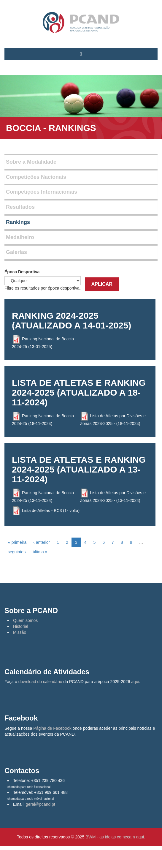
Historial (20, 626)
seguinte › (17, 551)
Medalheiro (20, 237)
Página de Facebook (52, 728)
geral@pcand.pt (40, 804)
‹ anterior (41, 542)
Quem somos (25, 620)
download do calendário (40, 681)
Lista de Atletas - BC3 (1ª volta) (51, 510)
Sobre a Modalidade (31, 162)
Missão (19, 632)
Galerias (16, 252)
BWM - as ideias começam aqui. (115, 837)
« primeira (17, 542)
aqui (135, 681)
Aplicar (101, 284)
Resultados (20, 207)
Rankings (18, 222)
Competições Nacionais (36, 177)
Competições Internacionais (41, 192)
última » (40, 551)
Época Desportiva (21, 271)
